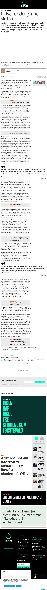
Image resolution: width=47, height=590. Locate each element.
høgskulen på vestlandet (7, 347)
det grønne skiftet (6, 349)
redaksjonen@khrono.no (38, 537)
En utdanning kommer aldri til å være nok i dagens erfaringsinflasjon (42, 457)
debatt (18, 349)
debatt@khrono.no (36, 539)
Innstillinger (43, 589)
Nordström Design (40, 555)
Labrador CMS (38, 557)
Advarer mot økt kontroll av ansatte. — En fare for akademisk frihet (41, 466)
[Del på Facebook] (38, 77)
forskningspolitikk (32, 347)
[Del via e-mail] (45, 77)
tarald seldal (17, 347)
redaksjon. (20, 546)
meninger (14, 349)
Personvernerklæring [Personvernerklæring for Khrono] (8, 548)
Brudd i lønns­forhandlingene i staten (41, 475)
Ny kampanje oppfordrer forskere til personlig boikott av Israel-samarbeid (41, 483)
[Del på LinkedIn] (42, 77)
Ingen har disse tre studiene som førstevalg (41, 449)
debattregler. (21, 548)
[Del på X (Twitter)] (40, 77)
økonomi (24, 347)
